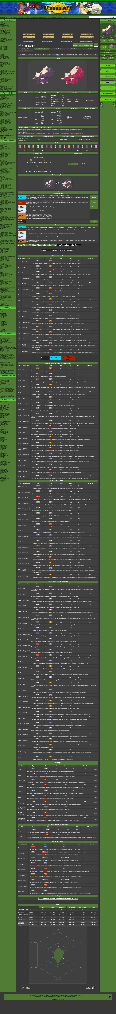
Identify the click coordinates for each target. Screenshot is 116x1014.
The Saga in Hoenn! (4, 102)
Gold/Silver (2, 271)
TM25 (19, 398)
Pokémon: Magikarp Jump (6, 183)
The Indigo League (4, 98)
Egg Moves (96, 45)
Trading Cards (8, 399)
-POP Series (3, 451)
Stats (91, 45)
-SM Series (2, 436)
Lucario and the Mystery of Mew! (7, 347)
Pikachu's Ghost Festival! (6, 386)
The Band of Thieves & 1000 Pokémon (6, 198)
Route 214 (36, 207)
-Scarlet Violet (3, 433)
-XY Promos (3, 449)
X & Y (1, 191)
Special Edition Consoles (6, 295)
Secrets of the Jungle (5, 371)
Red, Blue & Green (4, 279)
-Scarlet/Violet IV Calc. (5, 63)
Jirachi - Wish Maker (4, 345)
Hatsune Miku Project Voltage (7, 73)
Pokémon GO (3, 152)
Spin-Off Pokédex (4, 56)
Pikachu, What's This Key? (6, 395)
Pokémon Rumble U (4, 216)
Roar (24, 588)
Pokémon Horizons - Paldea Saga (8, 112)
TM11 (19, 600)
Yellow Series (3, 317)
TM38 (19, 656)
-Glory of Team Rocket (5, 462)
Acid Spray (25, 284)
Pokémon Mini (3, 275)
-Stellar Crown (3, 423)
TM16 (19, 375)
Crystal (1, 272)
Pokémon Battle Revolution (6, 240)
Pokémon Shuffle (4, 200)
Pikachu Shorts (8, 376)
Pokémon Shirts (3, 81)
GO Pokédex (42, 17)
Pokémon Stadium (4, 286)
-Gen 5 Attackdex (4, 47)
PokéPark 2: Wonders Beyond (7, 219)
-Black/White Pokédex (5, 30)
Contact (21, 17)
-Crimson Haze (3, 472)
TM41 (19, 662)
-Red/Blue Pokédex (4, 25)
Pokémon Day (3, 78)
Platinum (2, 231)
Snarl (24, 476)
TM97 (19, 751)
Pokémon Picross (4, 203)
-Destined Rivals (4, 418)
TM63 (19, 696)
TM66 (19, 712)
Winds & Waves (3, 144)
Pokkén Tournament (4, 205)
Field (83, 164)
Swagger (25, 734)
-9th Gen (2, 65)
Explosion (25, 351)
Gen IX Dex (25, 48)
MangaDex (2, 310)
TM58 (19, 443)
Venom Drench (24, 345)
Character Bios (3, 97)
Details (94, 197)
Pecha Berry (29, 162)
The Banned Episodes (5, 115)
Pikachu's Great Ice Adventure (7, 389)
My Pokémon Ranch (4, 248)
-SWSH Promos (3, 447)
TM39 (19, 427)
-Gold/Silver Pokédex (5, 26)
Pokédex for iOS (4, 227)
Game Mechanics (4, 62)
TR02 (19, 487)
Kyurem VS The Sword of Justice (7, 357)
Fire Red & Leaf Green (5, 252)
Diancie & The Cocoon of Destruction (6, 363)
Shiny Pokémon (3, 116)
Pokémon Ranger (4, 262)
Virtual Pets (2, 298)
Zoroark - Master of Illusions (6, 354)
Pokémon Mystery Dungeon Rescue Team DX (6, 169)
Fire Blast (25, 498)
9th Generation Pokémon (6, 88)
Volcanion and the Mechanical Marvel (7, 366)
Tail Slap (25, 471)
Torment (25, 662)
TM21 (19, 380)
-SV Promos (3, 446)
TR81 (19, 558)
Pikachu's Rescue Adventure (6, 379)
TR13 (19, 492)
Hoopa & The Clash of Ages (6, 364)
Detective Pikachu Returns (6, 157)
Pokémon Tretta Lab (4, 215)
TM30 (19, 634)
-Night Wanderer (4, 470)
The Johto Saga (3, 100)
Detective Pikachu (4, 186)
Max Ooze (21, 864)
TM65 (19, 449)
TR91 (19, 570)
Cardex (1, 60)
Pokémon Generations (5, 119)
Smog (20, 775)
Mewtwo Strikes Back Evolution (7, 370)
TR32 (19, 530)
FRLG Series (3, 321)
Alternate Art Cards (4, 407)
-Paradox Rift (3, 429)
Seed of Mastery (42, 171)
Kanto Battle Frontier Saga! (6, 103)
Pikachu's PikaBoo (4, 381)
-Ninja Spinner (3, 453)
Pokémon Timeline (4, 69)
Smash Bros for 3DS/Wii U (6, 208)
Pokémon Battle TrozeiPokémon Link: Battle (7, 195)
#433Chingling (27, 987)
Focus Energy (26, 294)
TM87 (19, 734)
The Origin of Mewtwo (5, 337)
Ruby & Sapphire (4, 251)
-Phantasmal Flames (5, 414)
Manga (8, 308)
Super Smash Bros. (4, 288)
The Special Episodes (5, 114)
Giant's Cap (44, 195)
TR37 (19, 541)
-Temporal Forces (4, 426)
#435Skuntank (88, 987)
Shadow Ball (25, 536)
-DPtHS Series (3, 439)
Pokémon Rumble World (5, 201)
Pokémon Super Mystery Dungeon (8, 202)
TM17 (19, 611)
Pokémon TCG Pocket (5, 159)
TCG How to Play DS (5, 226)
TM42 (19, 667)
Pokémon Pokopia (4, 149)
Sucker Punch (26, 322)
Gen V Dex (90, 48)
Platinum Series (3, 324)
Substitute (25, 503)
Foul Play (25, 558)
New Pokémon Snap (4, 172)
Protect (25, 398)
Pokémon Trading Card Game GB (8, 287)
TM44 (19, 673)
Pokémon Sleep (3, 156)
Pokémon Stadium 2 (4, 273)
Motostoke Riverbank (61, 197)
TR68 (19, 552)
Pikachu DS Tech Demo (5, 265)
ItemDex (2, 53)
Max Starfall (21, 869)
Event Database (3, 87)
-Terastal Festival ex (4, 465)
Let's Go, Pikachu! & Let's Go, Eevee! (7, 180)
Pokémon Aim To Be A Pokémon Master (7, 110)
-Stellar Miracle (3, 469)
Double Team (26, 640)
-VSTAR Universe (4, 476)
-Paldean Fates (3, 428)
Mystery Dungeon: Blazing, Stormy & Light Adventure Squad (8, 236)
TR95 (19, 576)
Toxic (23, 316)
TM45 (19, 678)
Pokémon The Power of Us (6, 369)
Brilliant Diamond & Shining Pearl (7, 162)
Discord (27, 17)
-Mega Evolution (4, 415)
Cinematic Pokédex (4, 61)
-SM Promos (3, 448)
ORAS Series (3, 330)
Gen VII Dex (57, 48)
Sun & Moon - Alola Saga (6, 107)
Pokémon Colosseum (5, 255)
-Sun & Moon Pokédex (5, 32)
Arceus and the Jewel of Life (6, 353)
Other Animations (4, 130)
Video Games (8, 141)
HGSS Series (3, 325)
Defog (24, 751)
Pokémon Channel (4, 258)
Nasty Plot (25, 552)
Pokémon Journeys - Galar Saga (7, 108)
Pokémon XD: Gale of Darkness (7, 256)
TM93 (19, 745)
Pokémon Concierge (4, 132)
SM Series (2, 331)
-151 (1, 430)
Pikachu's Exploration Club (6, 388)
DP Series (2, 323)
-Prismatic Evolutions (5, 421)
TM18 (19, 617)
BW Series (2, 327)
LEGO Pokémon (4, 80)
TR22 (19, 509)
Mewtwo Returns (4, 341)
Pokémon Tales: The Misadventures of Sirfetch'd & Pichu (6, 135)
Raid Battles (3, 408)
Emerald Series (3, 322)
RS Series (2, 320)
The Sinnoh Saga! (4, 104)
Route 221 (42, 207)
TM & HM (62, 250)
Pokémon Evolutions (4, 121)
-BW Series (2, 438)
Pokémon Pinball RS (5, 260)
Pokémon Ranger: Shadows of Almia (7, 244)
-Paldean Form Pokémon (6, 90)
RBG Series (3, 316)
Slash (19, 797)
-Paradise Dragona (4, 468)
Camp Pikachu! (3, 382)
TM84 (19, 471)
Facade (25, 427)
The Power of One (4, 339)
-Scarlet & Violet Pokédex (6, 39)
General (75, 45)
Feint (23, 273)
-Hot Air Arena (3, 463)
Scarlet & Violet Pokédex (54, 17)
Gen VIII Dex (41, 48)
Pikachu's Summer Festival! (6, 384)
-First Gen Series (4, 443)
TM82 (19, 729)
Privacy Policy (63, 995)
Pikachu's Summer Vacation (6, 378)
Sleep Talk (25, 519)
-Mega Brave (3, 457)
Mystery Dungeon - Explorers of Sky (7, 242)
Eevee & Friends (4, 394)
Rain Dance (26, 415)
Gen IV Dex (25, 50)
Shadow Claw (25, 449)
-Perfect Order (3, 412)
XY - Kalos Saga (4, 106)
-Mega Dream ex (4, 455)
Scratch (24, 267)
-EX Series (2, 440)
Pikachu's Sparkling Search (6, 390)
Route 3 (28, 195)
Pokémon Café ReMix (5, 153)
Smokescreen (26, 278)
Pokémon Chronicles (5, 113)
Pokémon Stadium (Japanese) (7, 284)
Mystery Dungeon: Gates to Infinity (8, 217)
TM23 (19, 386)
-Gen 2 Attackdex (4, 43)
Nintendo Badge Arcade (5, 209)
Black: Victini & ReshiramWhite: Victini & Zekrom (7, 356)
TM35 (19, 645)
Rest (24, 380)
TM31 (19, 409)
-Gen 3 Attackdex (4, 45)
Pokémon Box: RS (4, 259)
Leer (19, 769)
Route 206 (29, 207)
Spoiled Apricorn (42, 162)
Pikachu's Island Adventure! (6, 387)
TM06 (19, 594)
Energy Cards (3, 406)
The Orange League (4, 99)
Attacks (86, 45)
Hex (24, 465)
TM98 (19, 758)
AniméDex (2, 96)
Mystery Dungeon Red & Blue (7, 263)
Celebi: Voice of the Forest (6, 342)
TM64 (19, 701)
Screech (24, 311)
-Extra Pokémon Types (5, 404)
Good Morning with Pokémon (6, 129)
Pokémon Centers (4, 70)
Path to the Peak (4, 126)
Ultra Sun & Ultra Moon (5, 178)
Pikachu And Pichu (4, 380)
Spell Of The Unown (4, 340)
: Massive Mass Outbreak (39, 216)
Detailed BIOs (3, 313)
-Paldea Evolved (4, 432)
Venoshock (25, 305)
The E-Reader (3, 267)
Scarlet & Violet (3, 146)
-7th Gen (2, 68)
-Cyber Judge (3, 475)
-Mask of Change (4, 471)
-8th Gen (2, 66)
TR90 (19, 563)
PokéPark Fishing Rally (5, 266)
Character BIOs (3, 312)
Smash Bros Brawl (4, 249)
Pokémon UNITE (4, 155)
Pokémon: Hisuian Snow (5, 122)
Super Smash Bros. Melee (6, 276)
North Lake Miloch (53, 195)
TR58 (19, 547)
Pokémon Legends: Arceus (6, 163)
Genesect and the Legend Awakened (6, 360)
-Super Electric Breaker (5, 467)
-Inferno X (2, 456)
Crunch (24, 530)
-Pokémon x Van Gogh (5, 77)
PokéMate (2, 268)
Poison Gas (25, 262)
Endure (24, 514)
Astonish (20, 786)
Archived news (3, 23)
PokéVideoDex (3, 128)
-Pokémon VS (3, 477)
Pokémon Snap (3, 282)
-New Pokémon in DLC (5, 89)
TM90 (19, 740)
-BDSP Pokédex (4, 35)
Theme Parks (3, 82)
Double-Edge (22, 780)
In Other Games (3, 292)
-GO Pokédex (3, 38)
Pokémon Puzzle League (6, 281)
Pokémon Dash (3, 257)
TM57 (19, 438)
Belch (23, 338)
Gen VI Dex (74, 48)
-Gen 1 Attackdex (4, 42)
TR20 (19, 503)
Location (81, 45)
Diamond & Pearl (4, 230)
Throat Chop (25, 576)
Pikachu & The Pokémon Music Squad (7, 397)
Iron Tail (24, 525)
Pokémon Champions (5, 148)
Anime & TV (8, 93)
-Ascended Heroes (4, 413)
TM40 (19, 432)
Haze (19, 791)
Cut (23, 745)
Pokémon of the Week (5, 64)
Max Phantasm (22, 858)
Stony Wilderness (83, 197)
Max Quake (21, 875)
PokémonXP (3, 72)
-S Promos (2, 480)
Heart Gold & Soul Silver (5, 232)
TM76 (19, 460)
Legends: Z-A (3, 147)
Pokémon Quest (4, 187)
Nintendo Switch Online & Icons (7, 300)
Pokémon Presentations (5, 79)
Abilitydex (2, 55)
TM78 (19, 718)
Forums (15, 17)
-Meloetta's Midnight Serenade (7, 358)
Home (10, 17)
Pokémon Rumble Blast (5, 220)
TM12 (19, 605)
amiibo (1, 299)
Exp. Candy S (29, 171)
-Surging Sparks (4, 422)
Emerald (2, 254)
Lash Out (20, 836)
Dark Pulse (25, 547)
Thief (24, 386)
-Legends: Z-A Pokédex (5, 40)
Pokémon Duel (3, 207)
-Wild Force (2, 473)
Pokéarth (65, 17)
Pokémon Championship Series (7, 71)
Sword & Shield (3, 161)
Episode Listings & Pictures (6, 95)
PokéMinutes (3, 127)
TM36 (19, 651)
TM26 (19, 404)
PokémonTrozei (3, 264)
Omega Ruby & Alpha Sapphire (7, 192)
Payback (25, 438)
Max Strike (21, 853)
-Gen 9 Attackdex (4, 52)
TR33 (19, 536)
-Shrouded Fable (4, 424)
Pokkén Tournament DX (5, 185)
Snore (24, 393)
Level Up (54, 250)
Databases (8, 20)
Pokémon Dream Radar (5, 213)
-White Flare (3, 417)
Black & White (3, 211)
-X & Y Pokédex (3, 31)
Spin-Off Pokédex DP (5, 57)
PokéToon (2, 124)
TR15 (19, 498)
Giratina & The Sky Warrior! (6, 351)
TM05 (19, 588)
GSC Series (3, 319)
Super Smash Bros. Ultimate (6, 188)
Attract (24, 409)
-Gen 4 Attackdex (4, 46)
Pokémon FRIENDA (4, 305)
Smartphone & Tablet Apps (6, 297)
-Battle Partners (3, 464)
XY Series (2, 329)
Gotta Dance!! (3, 383)
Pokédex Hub (34, 17)
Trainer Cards (3, 405)
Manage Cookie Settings (75, 995)
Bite (23, 300)
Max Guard (21, 891)
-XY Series (2, 437)
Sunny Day (26, 421)
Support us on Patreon (58, 999)
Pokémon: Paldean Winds (6, 123)
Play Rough (25, 563)
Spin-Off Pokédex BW (5, 58)
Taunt (24, 541)
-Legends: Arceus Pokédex (6, 37)
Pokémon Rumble (4, 234)
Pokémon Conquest (4, 218)
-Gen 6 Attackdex (4, 48)
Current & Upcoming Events (6, 86)
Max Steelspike (22, 886)
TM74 (19, 454)
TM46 (19, 684)
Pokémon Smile (3, 170)
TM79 (19, 723)
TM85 (19, 476)
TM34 (19, 421)
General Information (4, 309)
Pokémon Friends (4, 151)
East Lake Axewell (42, 197)
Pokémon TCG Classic (5, 409)
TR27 (19, 519)
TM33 (19, 415)
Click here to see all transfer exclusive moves (58, 899)
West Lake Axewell (31, 198)
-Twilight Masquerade (5, 425)
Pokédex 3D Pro (4, 223)
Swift (24, 432)
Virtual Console (3, 294)
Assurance (25, 443)
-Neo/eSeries (3, 441)
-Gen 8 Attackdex (4, 50)
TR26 (19, 514)
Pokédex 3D (3, 221)
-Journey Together (4, 420)
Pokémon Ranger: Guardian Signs (8, 233)
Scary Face (26, 404)
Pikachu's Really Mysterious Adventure (6, 392)
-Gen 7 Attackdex (4, 49)
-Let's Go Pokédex (4, 33)
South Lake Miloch (64, 195)
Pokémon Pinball (4, 283)
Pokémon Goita (3, 303)
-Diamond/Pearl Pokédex (6, 29)
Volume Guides (3, 315)
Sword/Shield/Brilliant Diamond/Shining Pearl (37, 245)
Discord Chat (3, 85)
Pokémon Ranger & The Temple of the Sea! (8, 349)
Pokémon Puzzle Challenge (6, 274)
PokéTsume (2, 138)
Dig (23, 369)
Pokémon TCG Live (4, 175)
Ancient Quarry (42, 215)
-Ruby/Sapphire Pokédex (6, 27)
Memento (24, 327)
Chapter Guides (3, 314)
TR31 (19, 525)
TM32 (19, 640)
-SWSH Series (3, 435)
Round (24, 460)
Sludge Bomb (26, 509)
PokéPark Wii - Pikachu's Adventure (6, 238)
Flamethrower (26, 487)
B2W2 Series (3, 328)
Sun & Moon (3, 177)
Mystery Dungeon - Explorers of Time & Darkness (7, 246)
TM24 (19, 393)
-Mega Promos (3, 445)
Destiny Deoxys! (4, 346)
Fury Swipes (25, 289)
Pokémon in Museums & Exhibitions (5, 75)
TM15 (19, 369)
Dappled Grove (35, 195)
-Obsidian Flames (4, 431)
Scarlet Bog (41, 214)
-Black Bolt (2, 416)
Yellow (1, 280)
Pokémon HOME (4, 164)
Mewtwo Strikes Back (5, 338)
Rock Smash (26, 758)
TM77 (19, 465)
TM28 (19, 629)
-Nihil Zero (2, 454)
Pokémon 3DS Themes (5, 296)
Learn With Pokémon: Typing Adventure (6, 225)
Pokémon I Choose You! (5, 367)
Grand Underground (51, 207)
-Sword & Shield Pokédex (6, 34)
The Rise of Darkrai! (4, 350)
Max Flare (21, 847)
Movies (8, 334)
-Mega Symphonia (4, 459)
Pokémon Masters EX (5, 154)
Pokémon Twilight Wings (5, 120)
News (1, 22)
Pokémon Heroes (4, 343)
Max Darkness (22, 880)
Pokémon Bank (3, 193)
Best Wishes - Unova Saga (6, 105)
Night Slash (25, 333)
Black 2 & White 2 (4, 212)
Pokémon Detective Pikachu (6, 373)
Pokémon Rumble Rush (5, 184)
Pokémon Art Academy (5, 196)
